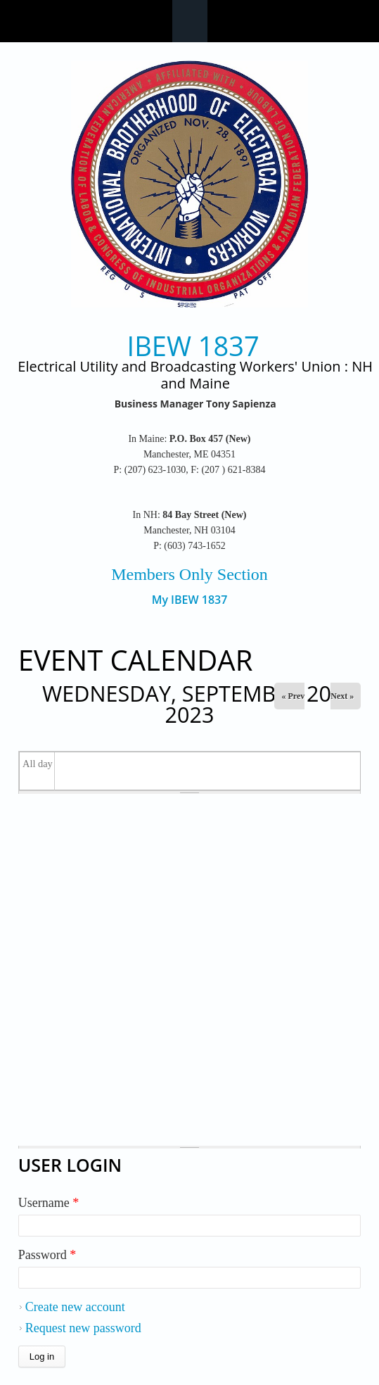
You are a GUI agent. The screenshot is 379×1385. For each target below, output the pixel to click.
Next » (342, 696)
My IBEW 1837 (190, 600)
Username (48, 1203)
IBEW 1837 (193, 346)
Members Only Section (189, 574)
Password (47, 1255)
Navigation (189, 21)
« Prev (292, 696)
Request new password (83, 1328)
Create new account (75, 1307)
